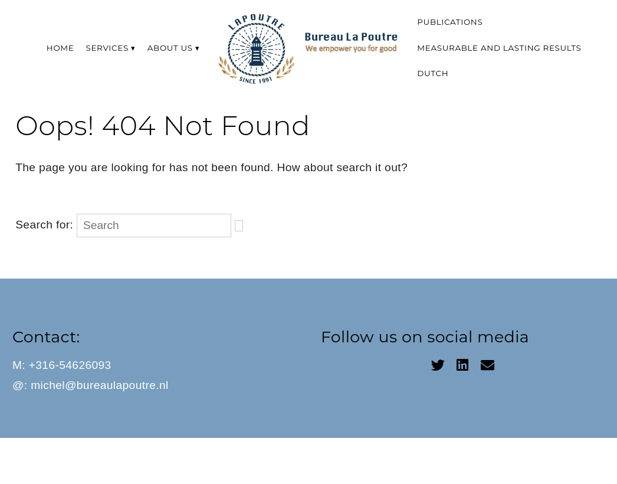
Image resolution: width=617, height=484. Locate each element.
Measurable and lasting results (499, 48)
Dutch (432, 73)
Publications (450, 22)
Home (60, 48)
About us (170, 48)
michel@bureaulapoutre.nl (100, 385)
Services (107, 48)
